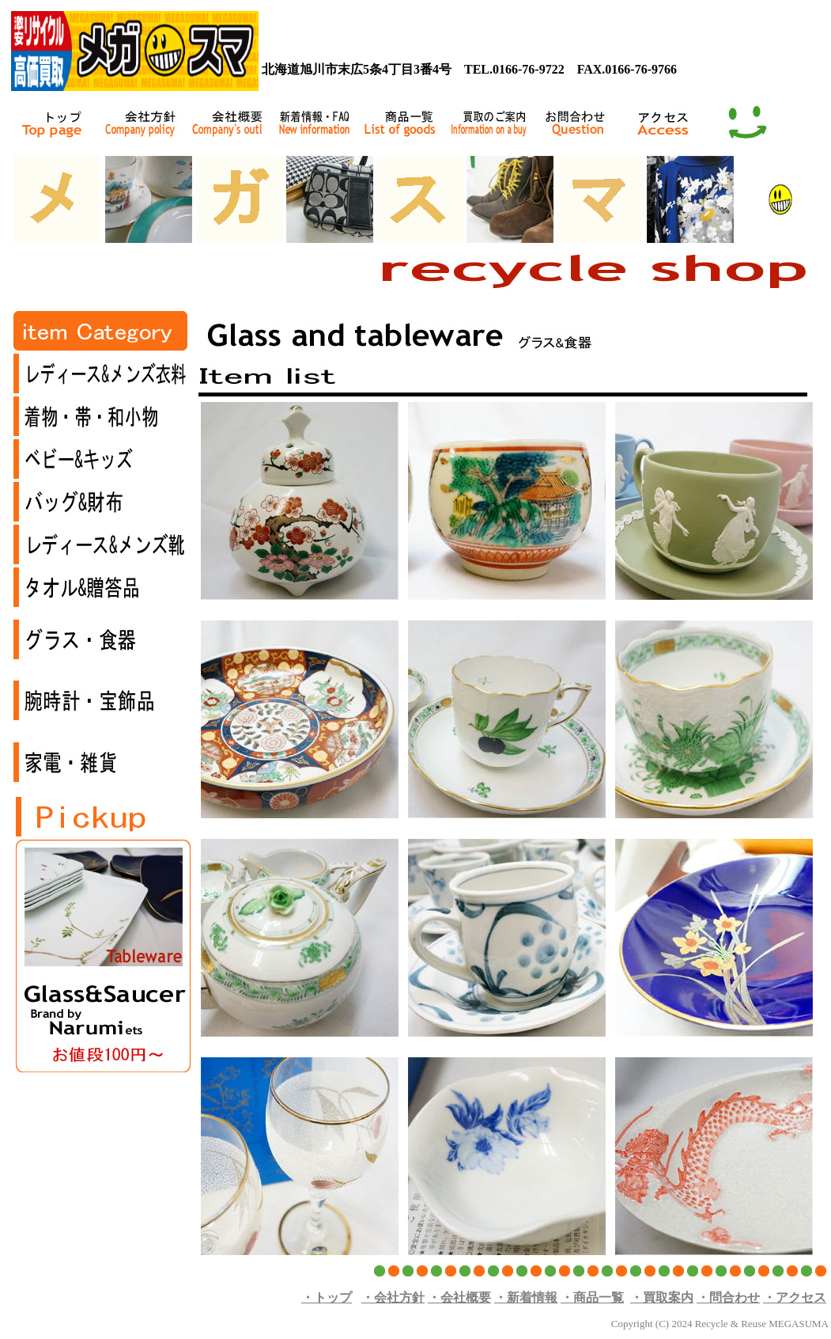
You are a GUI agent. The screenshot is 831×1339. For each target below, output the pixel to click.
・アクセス (794, 1297)
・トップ (326, 1297)
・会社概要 (459, 1297)
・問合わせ (728, 1297)
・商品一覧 (592, 1297)
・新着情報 (525, 1297)
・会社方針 (393, 1297)
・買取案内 (661, 1297)
